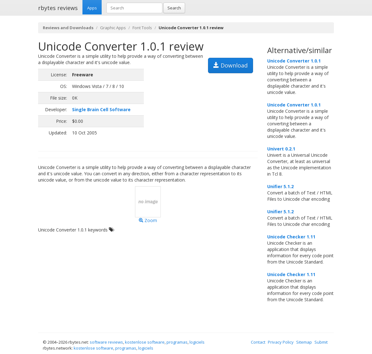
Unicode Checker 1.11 (291, 237)
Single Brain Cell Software (101, 109)
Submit (321, 342)
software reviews (106, 342)
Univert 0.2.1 (281, 149)
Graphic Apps (113, 27)
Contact (258, 342)
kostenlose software (145, 342)
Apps (92, 8)
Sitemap (304, 342)
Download (230, 65)
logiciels (197, 342)
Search (174, 8)
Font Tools (142, 27)
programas (177, 342)
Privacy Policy (281, 342)
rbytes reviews (58, 8)
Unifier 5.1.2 (280, 186)
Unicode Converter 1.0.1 (294, 61)
